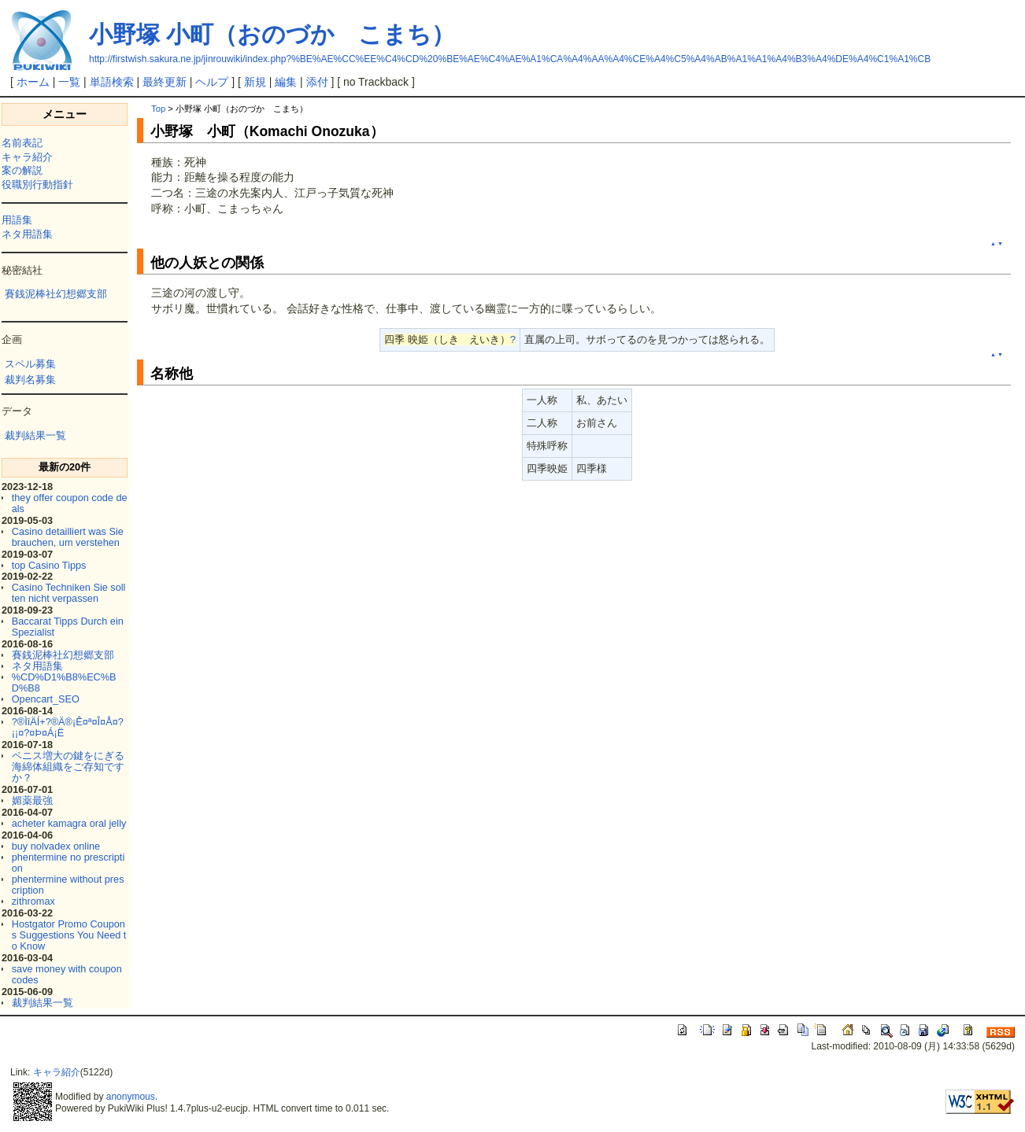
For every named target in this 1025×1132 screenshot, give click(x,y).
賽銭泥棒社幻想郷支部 (56, 294)
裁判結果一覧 (35, 435)
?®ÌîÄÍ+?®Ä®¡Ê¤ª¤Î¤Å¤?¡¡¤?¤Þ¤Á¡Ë (68, 727)
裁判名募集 (30, 379)
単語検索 (112, 82)
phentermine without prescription (68, 884)
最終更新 (164, 82)
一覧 (69, 82)
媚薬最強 (32, 800)
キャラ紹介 (27, 157)
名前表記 (22, 143)
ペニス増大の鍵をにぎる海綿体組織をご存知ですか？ (68, 767)
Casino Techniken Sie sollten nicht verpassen (69, 592)
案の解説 (22, 170)
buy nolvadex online (56, 846)
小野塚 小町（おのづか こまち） (272, 34)
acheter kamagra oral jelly (69, 823)
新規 (255, 82)
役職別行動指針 (37, 184)
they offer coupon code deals (70, 503)
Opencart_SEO (46, 699)
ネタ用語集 (27, 234)
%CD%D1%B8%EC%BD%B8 (64, 682)
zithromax (33, 901)
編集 (286, 82)
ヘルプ (211, 82)
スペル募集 (30, 364)
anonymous (130, 1096)
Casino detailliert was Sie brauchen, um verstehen (68, 536)
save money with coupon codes (67, 974)
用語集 (17, 220)
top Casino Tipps (49, 565)
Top (158, 108)
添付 (317, 82)
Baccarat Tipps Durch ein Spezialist (68, 626)
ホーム (33, 82)
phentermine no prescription (68, 862)
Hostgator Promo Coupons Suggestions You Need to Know (69, 935)
